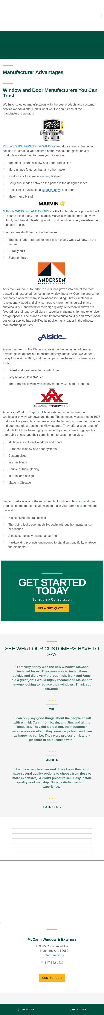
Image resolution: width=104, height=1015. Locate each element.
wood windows (51, 189)
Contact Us (46, 977)
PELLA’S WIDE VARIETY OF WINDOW (29, 146)
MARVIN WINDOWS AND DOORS (26, 211)
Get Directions (50, 955)
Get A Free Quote (51, 608)
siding (79, 501)
